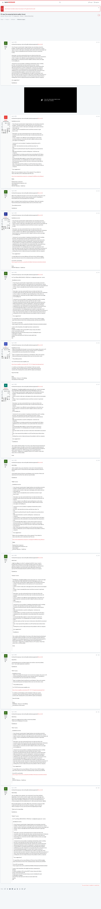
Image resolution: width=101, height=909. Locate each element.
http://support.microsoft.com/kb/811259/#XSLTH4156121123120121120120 (44, 262)
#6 (75, 343)
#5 (75, 272)
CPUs (82, 204)
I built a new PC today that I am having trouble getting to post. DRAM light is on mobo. (90, 172)
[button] (2, 2)
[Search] (38, 2)
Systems (83, 116)
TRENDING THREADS (83, 83)
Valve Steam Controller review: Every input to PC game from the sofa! (35, 8)
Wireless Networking (44, 16)
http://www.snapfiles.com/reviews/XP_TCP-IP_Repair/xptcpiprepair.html (43, 364)
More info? (55, 44)
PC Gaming (83, 147)
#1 (75, 42)
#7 (75, 384)
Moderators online (84, 213)
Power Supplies (84, 157)
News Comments (84, 95)
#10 (75, 655)
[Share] (74, 42)
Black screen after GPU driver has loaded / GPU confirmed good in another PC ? (89, 187)
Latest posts (82, 160)
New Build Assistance (88, 207)
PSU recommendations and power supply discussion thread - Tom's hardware (89, 152)
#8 (75, 460)
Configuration (31, 16)
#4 (75, 213)
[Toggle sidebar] (98, 15)
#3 (75, 190)
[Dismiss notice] (97, 8)
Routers (37, 16)
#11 (75, 712)
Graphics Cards (84, 182)
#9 (75, 555)
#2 (75, 116)
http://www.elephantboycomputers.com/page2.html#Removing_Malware (43, 176)
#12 (75, 787)
